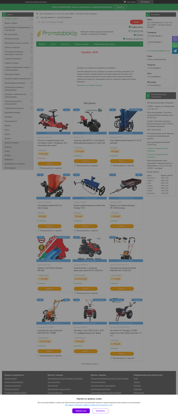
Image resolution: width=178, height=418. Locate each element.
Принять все (81, 411)
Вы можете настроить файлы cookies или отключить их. (88, 405)
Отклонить (100, 411)
